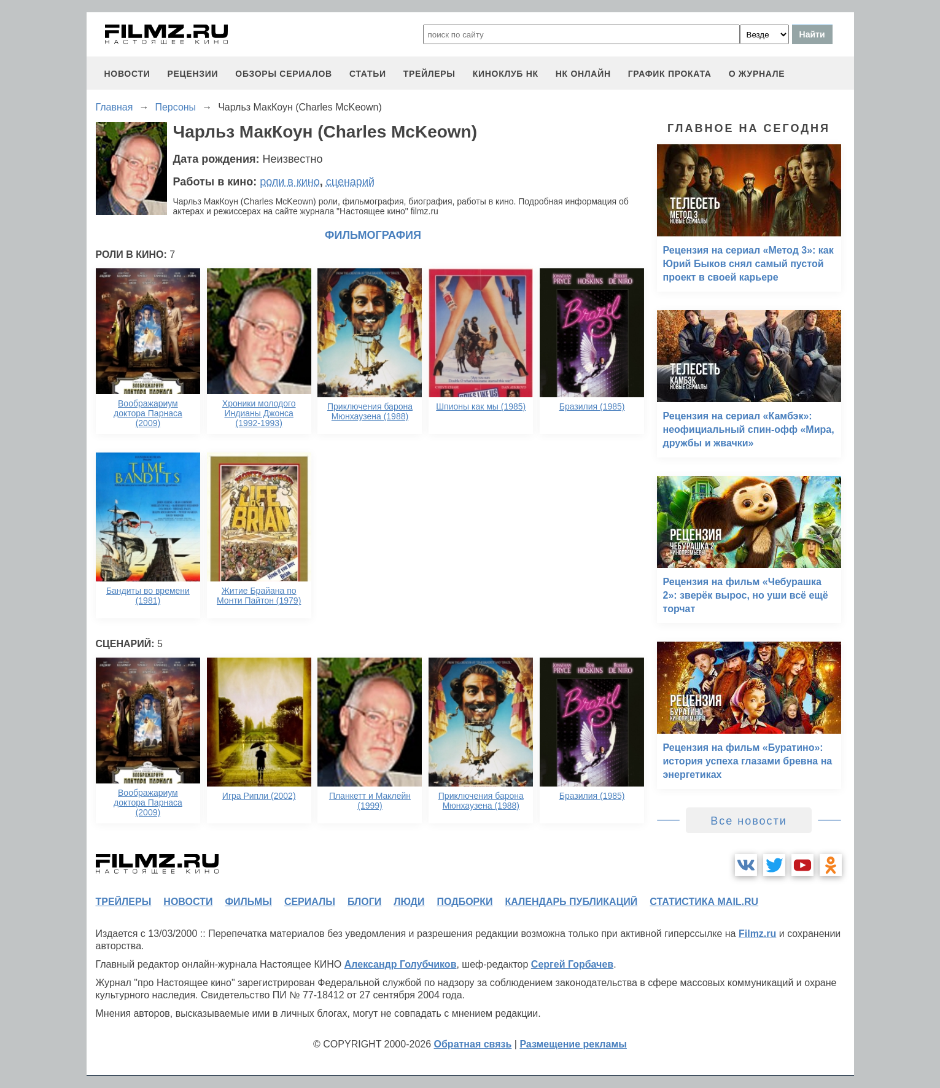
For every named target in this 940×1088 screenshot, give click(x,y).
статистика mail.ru (704, 901)
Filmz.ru (757, 933)
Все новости (748, 821)
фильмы (248, 901)
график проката (670, 74)
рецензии (192, 74)
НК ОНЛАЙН (583, 74)
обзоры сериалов (283, 74)
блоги (364, 901)
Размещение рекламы (573, 1044)
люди (409, 901)
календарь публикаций (571, 901)
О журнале (757, 74)
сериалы (309, 901)
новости (127, 74)
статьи (367, 74)
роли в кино (290, 182)
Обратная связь (473, 1044)
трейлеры (429, 74)
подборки (465, 901)
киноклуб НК (505, 74)
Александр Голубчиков (400, 964)
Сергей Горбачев (572, 964)
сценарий (350, 182)
